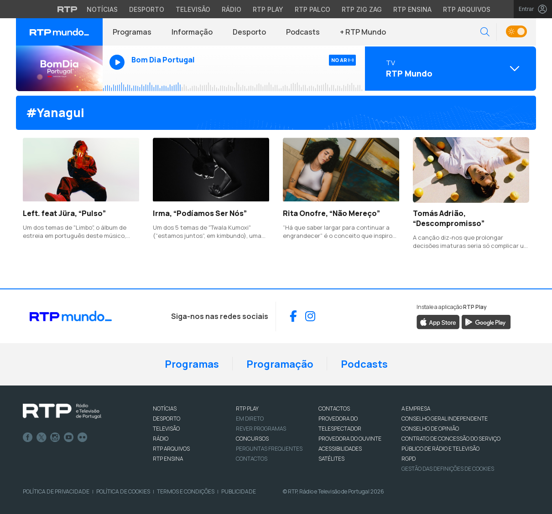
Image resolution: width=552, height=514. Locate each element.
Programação (279, 364)
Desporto (249, 32)
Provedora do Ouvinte (349, 438)
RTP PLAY (247, 408)
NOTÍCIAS (165, 408)
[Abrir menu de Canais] (449, 68)
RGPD (408, 459)
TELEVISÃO (166, 428)
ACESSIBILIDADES (340, 448)
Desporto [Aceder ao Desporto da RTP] (146, 9)
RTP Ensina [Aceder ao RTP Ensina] (412, 9)
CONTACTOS (334, 408)
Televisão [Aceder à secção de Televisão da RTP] (193, 9)
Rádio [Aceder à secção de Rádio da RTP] (231, 9)
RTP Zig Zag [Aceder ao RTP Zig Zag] (362, 9)
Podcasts (303, 32)
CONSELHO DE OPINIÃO (430, 428)
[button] (485, 32)
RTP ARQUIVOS (171, 448)
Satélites (331, 459)
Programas (132, 32)
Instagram (55, 437)
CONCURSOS (252, 438)
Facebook (28, 437)
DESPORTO (166, 418)
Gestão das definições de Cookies (447, 469)
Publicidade (238, 491)
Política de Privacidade (56, 491)
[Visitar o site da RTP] (67, 9)
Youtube (69, 437)
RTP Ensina (168, 459)
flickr (83, 437)
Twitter (41, 437)
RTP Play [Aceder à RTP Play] (268, 9)
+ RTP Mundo (363, 32)
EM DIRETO (250, 418)
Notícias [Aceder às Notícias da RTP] (102, 9)
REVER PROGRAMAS (261, 428)
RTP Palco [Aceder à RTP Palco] (312, 9)
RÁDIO (160, 438)
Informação (192, 32)
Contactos (251, 459)
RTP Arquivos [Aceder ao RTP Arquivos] (466, 9)
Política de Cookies (123, 491)
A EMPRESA (415, 408)
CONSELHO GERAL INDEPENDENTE (444, 418)
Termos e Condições (185, 491)
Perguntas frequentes (269, 448)
